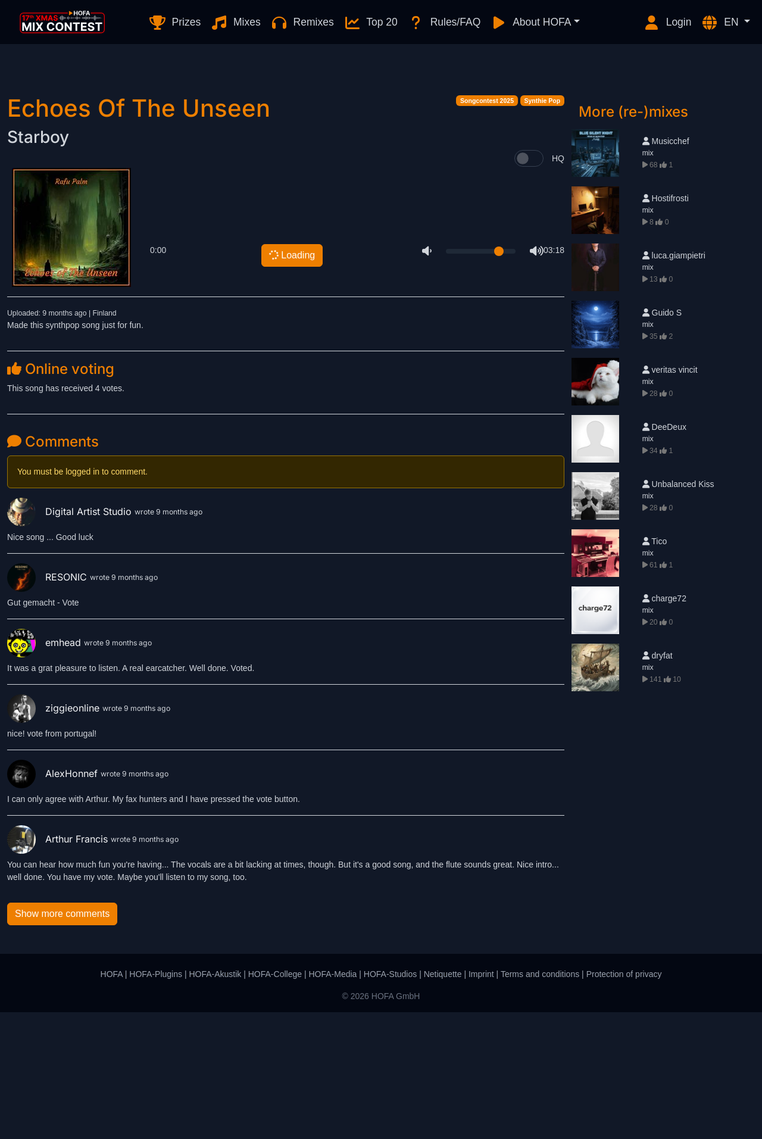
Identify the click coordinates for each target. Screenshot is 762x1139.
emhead (45, 769)
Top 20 (370, 22)
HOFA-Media (332, 1101)
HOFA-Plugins (155, 1101)
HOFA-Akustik (215, 1101)
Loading (291, 381)
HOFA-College (275, 1101)
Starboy (38, 264)
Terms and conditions (540, 1101)
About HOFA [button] (530, 22)
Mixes (235, 22)
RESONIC (48, 704)
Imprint (481, 1101)
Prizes (175, 22)
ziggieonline (54, 835)
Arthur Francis (59, 966)
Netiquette (443, 1101)
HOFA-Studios (390, 1101)
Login (667, 22)
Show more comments (62, 1040)
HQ (558, 285)
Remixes (302, 22)
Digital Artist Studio (71, 638)
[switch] (529, 285)
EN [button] (721, 22)
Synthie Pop (542, 227)
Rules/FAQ (443, 22)
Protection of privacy (624, 1101)
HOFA (112, 1101)
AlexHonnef (54, 900)
